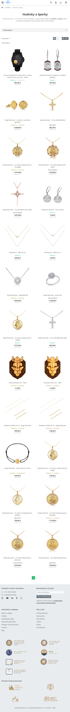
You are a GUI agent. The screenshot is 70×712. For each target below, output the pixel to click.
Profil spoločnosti (42, 613)
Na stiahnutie (40, 627)
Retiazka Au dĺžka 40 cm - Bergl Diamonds (52, 425)
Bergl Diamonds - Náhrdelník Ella (17, 295)
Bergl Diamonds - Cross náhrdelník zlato (52, 120)
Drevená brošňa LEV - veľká (52, 383)
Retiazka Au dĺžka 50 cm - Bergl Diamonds (17, 425)
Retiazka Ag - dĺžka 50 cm (52, 252)
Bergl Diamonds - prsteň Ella (52, 295)
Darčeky (7, 7)
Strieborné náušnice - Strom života (52, 210)
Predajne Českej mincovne (9, 625)
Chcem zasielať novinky (43, 596)
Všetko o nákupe (6, 613)
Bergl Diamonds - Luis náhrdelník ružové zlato (17, 210)
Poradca (4, 627)
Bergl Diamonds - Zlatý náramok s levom (17, 468)
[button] (35, 30)
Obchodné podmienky (8, 622)
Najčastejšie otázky (7, 619)
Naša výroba (40, 616)
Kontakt (3, 616)
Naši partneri (40, 619)
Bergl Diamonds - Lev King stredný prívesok (52, 558)
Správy (38, 625)
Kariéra (38, 622)
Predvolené (5, 38)
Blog (2, 630)
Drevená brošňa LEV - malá (17, 383)
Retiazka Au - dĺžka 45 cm (17, 252)
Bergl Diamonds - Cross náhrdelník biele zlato (52, 338)
